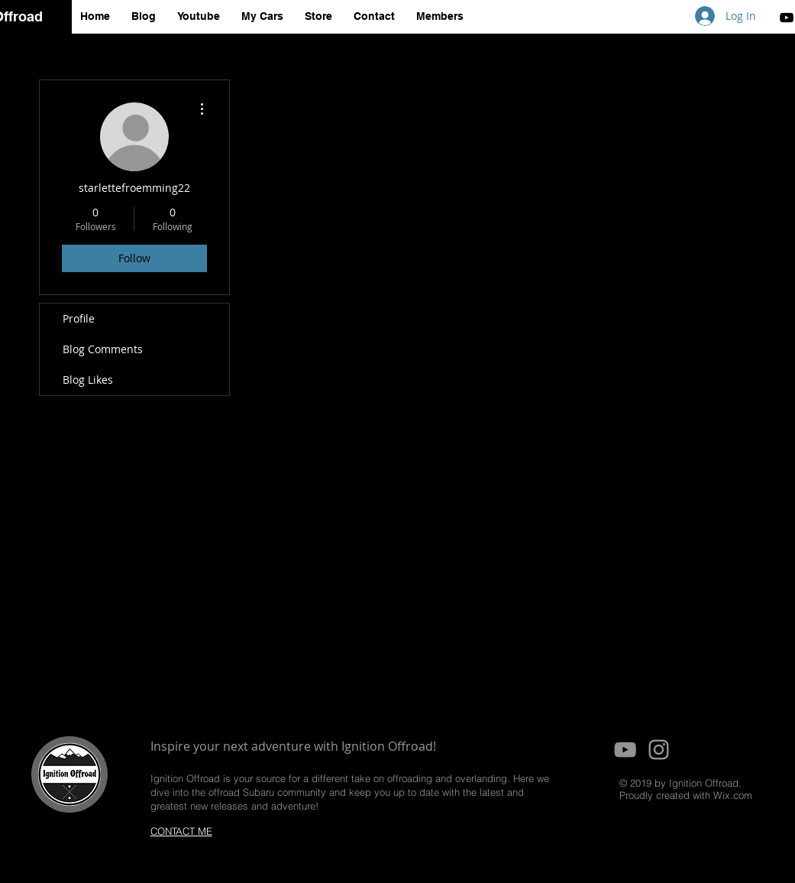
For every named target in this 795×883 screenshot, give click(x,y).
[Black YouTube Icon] (786, 17)
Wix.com (732, 795)
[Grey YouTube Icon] (625, 749)
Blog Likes (88, 379)
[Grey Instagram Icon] (658, 749)
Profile (79, 318)
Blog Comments (103, 349)
